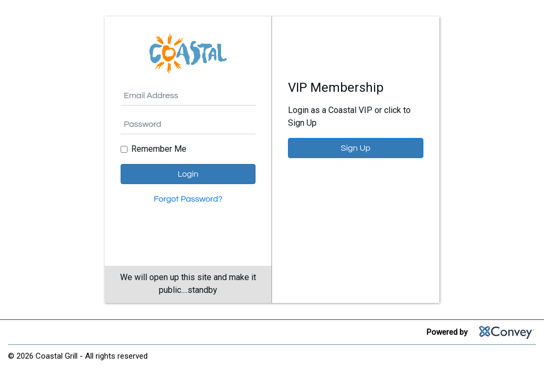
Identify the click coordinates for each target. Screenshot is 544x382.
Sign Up (356, 148)
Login (187, 174)
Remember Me (158, 149)
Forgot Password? (188, 199)
